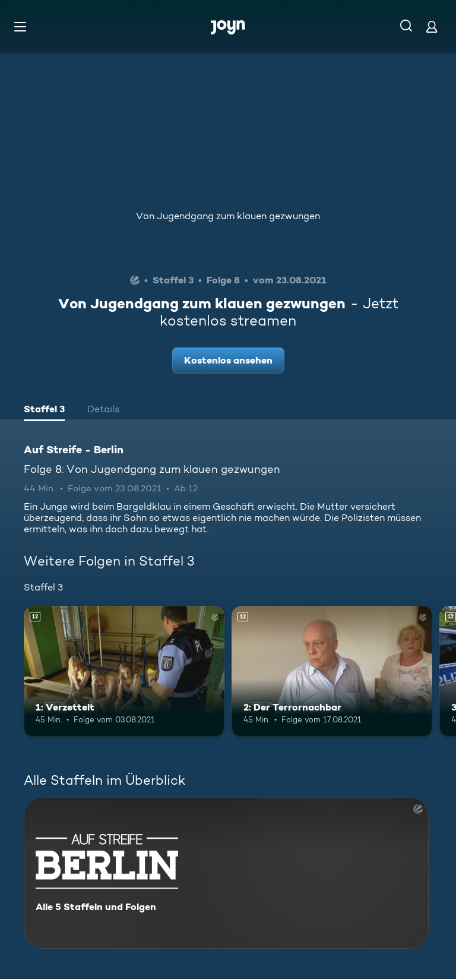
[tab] (44, 410)
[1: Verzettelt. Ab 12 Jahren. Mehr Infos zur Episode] (124, 671)
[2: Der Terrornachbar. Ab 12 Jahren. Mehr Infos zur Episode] (332, 671)
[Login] (431, 26)
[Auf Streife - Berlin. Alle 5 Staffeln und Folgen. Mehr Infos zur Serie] (226, 873)
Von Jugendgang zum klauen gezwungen (228, 216)
